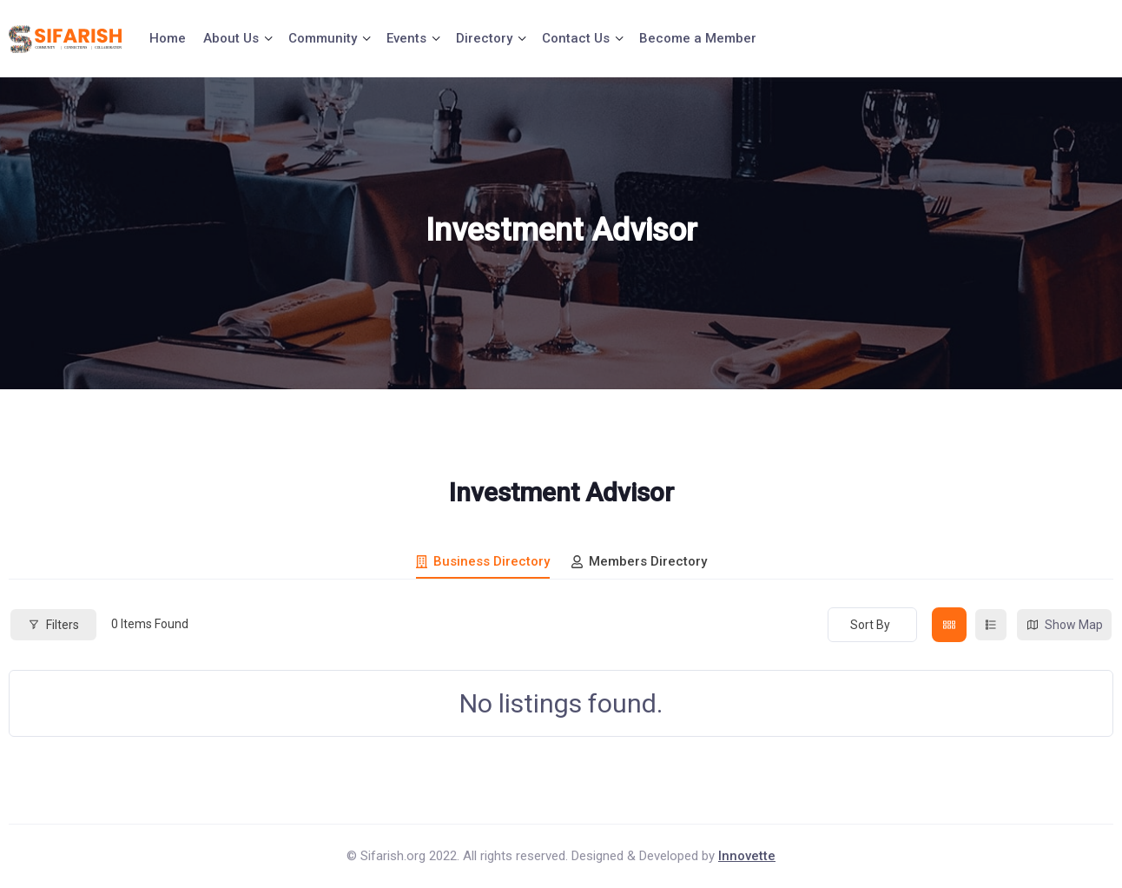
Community (322, 38)
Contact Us (576, 38)
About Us (231, 38)
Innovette (747, 856)
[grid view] (949, 624)
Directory (484, 38)
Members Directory (639, 561)
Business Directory (483, 561)
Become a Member (697, 38)
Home (167, 38)
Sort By (870, 625)
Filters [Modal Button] (53, 625)
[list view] (991, 624)
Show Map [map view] (1064, 625)
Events (406, 38)
